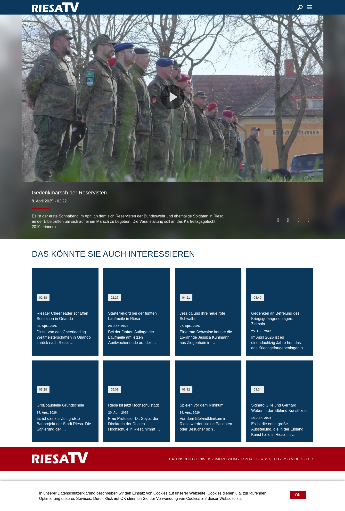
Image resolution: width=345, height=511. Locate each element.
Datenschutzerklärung (76, 493)
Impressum (226, 469)
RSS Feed (270, 469)
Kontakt (248, 469)
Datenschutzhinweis (190, 469)
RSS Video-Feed (297, 469)
